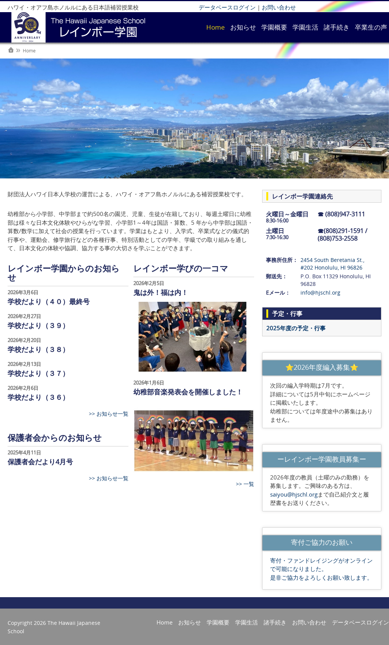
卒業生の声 (371, 27)
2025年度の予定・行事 (296, 328)
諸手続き (336, 27)
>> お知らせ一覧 (108, 413)
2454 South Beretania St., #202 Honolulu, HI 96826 (332, 263)
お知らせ (243, 27)
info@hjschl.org (320, 292)
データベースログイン (227, 7)
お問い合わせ (279, 7)
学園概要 (274, 27)
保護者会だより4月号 (40, 461)
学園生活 (305, 27)
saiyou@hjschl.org (294, 494)
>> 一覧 (245, 483)
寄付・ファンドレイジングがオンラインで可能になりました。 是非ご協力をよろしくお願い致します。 (321, 569)
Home (215, 27)
